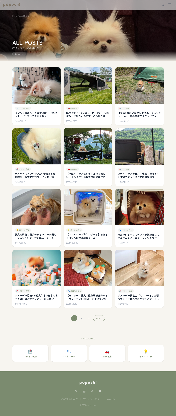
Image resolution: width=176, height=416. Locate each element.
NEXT (99, 318)
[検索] (163, 5)
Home (14, 16)
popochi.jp (111, 399)
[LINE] (100, 391)
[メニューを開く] (170, 5)
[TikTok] (92, 391)
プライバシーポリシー (92, 399)
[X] (76, 391)
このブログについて (69, 399)
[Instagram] (84, 391)
